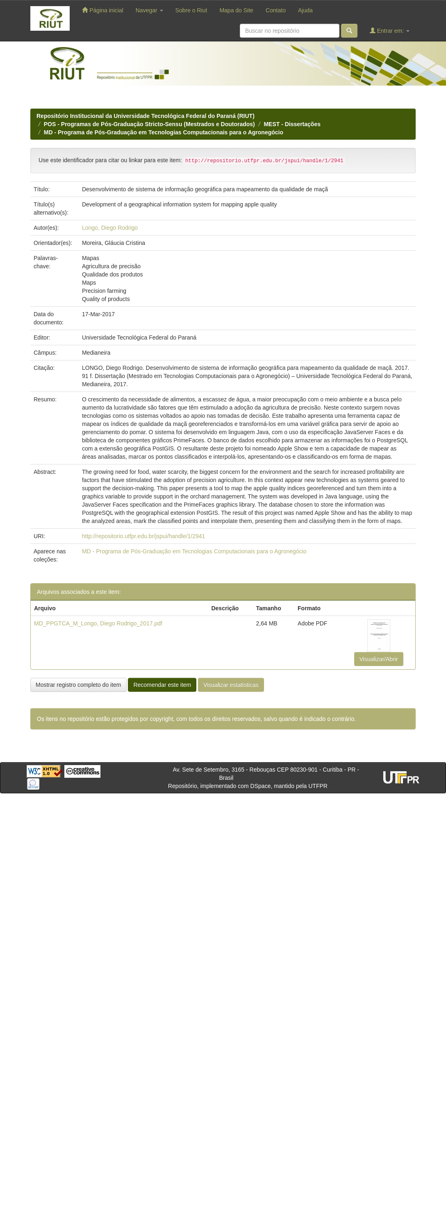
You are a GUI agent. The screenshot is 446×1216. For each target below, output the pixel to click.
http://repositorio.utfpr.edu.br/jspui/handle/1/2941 (143, 536)
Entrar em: (390, 30)
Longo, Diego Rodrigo (110, 227)
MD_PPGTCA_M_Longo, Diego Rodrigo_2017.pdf (98, 623)
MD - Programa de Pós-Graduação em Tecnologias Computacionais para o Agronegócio (163, 132)
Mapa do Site (236, 10)
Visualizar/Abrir (379, 659)
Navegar (149, 10)
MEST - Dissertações (292, 124)
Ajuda (305, 10)
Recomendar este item (162, 685)
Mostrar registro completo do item (78, 685)
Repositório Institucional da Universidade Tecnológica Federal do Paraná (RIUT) (145, 116)
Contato (276, 10)
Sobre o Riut (191, 10)
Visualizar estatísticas (230, 685)
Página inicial (102, 10)
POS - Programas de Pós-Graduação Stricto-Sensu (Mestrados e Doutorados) (149, 124)
